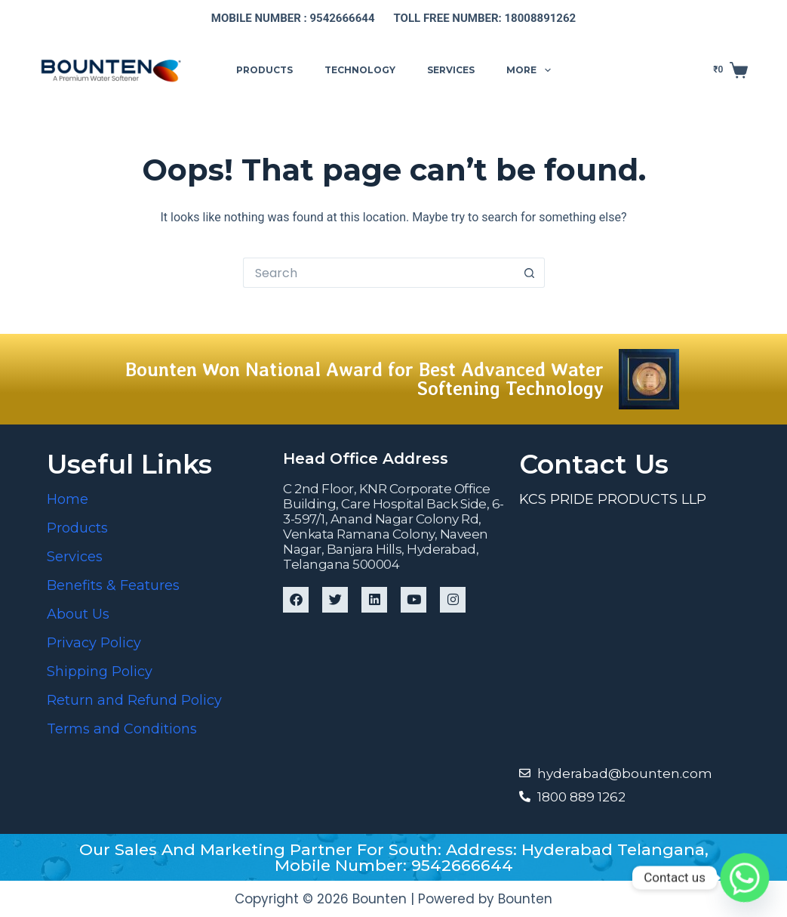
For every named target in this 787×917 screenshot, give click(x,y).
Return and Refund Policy (134, 700)
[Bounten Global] (629, 634)
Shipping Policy (99, 671)
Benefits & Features (113, 585)
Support (610, 69)
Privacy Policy (94, 642)
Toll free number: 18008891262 (485, 18)
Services (451, 70)
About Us (78, 614)
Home (67, 499)
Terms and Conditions (122, 729)
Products (264, 70)
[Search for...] (379, 273)
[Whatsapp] (744, 877)
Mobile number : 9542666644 (293, 18)
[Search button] (530, 273)
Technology (359, 70)
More (531, 70)
